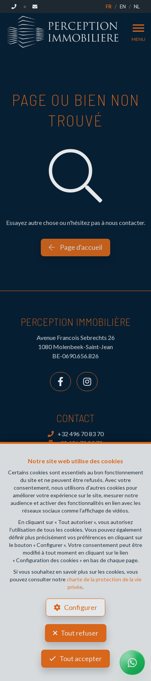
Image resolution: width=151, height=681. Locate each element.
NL (137, 6)
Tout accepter (80, 658)
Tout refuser (79, 633)
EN (123, 6)
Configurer (80, 607)
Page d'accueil (75, 247)
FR (109, 6)
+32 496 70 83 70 (76, 433)
